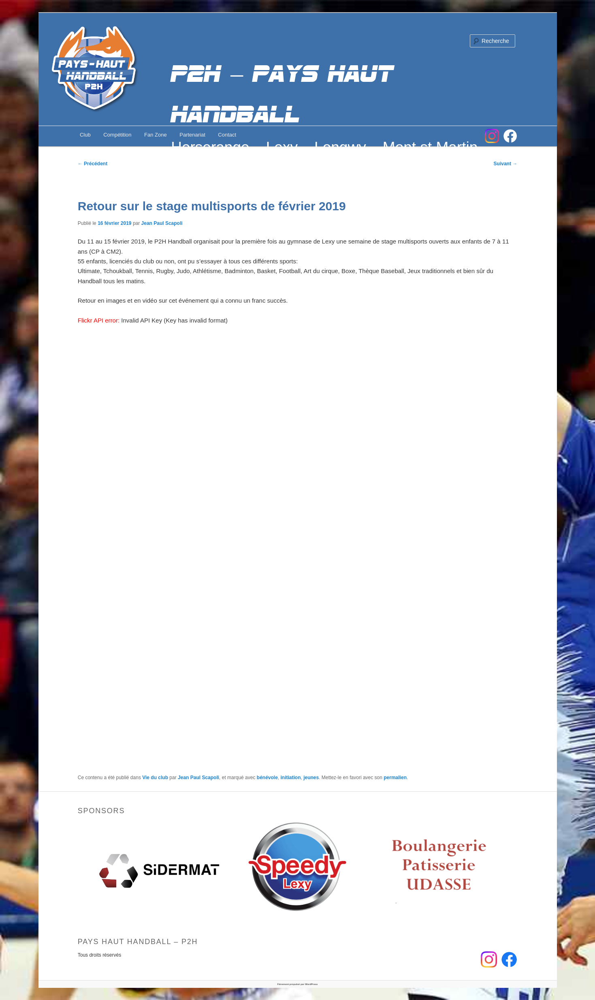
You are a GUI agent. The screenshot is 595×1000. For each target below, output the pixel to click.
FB (510, 136)
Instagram (492, 136)
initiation (291, 777)
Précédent (92, 164)
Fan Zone (155, 135)
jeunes (311, 777)
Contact (227, 135)
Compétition (117, 135)
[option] (159, 870)
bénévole (267, 777)
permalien (395, 777)
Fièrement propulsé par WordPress (297, 984)
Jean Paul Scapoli (162, 223)
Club (85, 135)
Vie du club (155, 777)
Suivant (506, 164)
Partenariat (192, 135)
